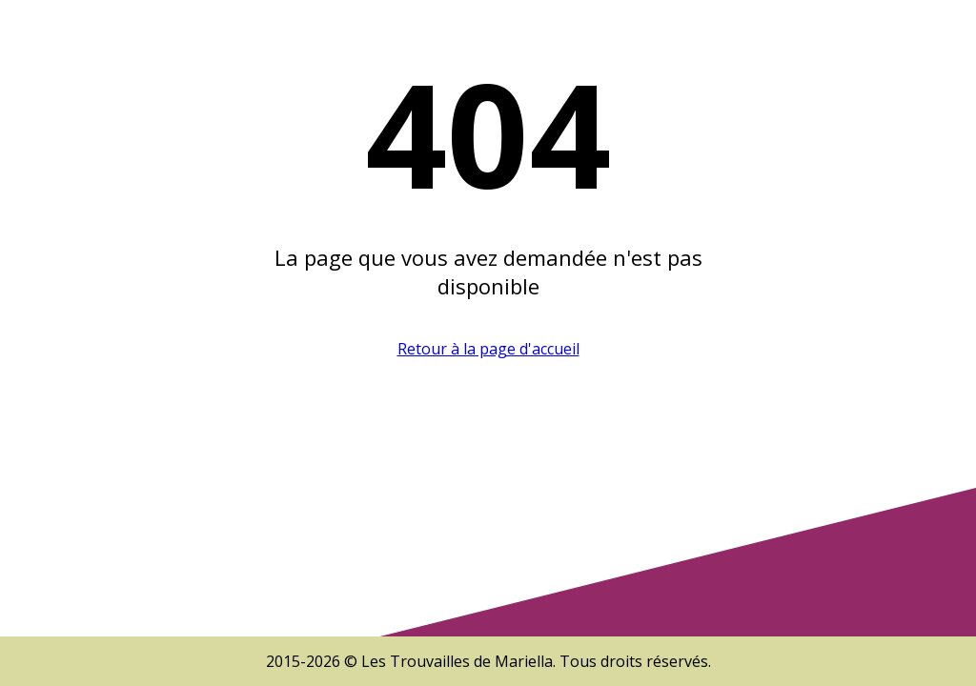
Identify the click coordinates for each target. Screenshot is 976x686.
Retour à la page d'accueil (488, 348)
